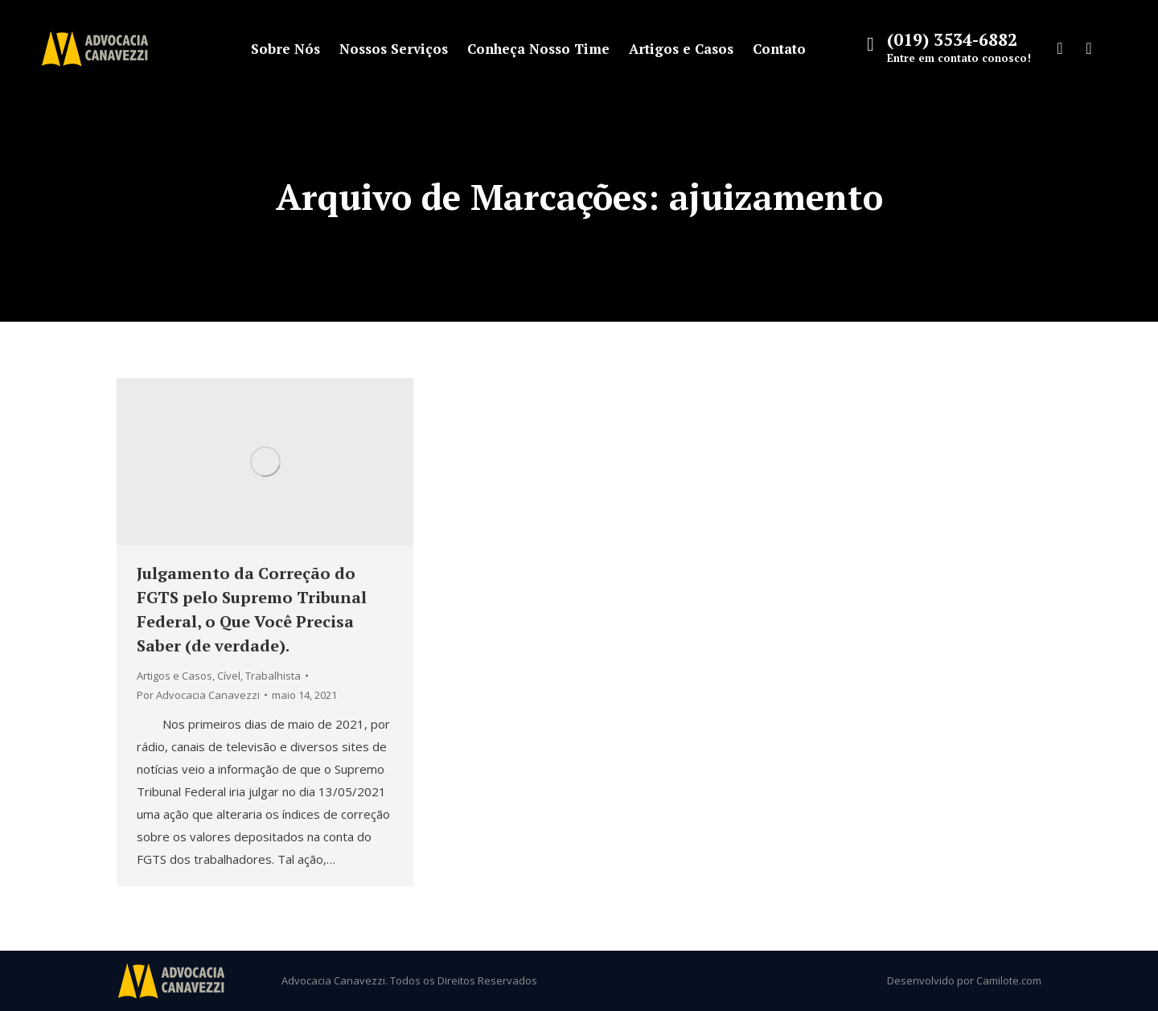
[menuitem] (285, 48)
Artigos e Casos (174, 675)
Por (198, 695)
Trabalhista (273, 675)
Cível (228, 675)
